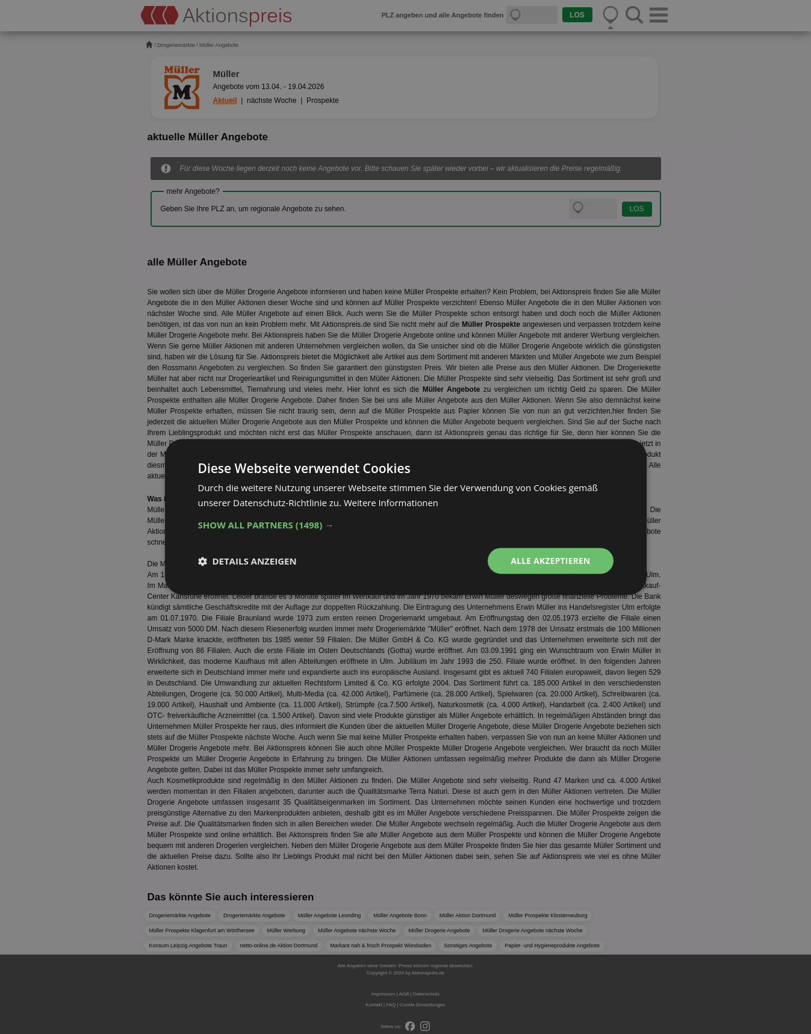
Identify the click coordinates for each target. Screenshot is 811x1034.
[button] (406, 524)
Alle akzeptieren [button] (549, 560)
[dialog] (405, 517)
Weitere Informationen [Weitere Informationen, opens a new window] (392, 503)
